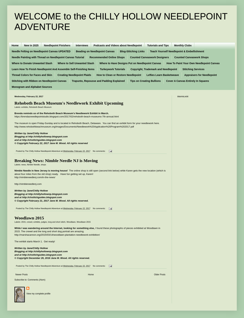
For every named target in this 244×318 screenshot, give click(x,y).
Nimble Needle (33, 165)
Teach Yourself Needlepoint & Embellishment (177, 51)
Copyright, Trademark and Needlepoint (153, 69)
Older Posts (159, 274)
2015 (23, 222)
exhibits (24, 107)
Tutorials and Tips (158, 45)
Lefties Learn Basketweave (163, 75)
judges (44, 222)
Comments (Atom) (36, 280)
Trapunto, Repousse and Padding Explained (98, 81)
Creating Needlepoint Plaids (74, 75)
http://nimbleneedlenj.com (28, 184)
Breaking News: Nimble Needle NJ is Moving (56, 160)
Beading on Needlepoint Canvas (95, 51)
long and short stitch (57, 222)
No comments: (99, 151)
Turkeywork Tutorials (112, 69)
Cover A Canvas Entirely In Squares (187, 81)
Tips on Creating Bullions (145, 81)
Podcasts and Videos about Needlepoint (118, 45)
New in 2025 (31, 45)
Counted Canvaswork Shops (191, 57)
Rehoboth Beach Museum (40, 107)
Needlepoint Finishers (57, 45)
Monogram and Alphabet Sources (32, 86)
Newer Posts (21, 274)
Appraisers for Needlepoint (200, 75)
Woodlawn (71, 222)
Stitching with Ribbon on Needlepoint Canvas (39, 81)
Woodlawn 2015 (29, 218)
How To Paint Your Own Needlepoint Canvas (193, 63)
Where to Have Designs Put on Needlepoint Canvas (130, 63)
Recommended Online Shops (107, 57)
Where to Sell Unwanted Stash (76, 63)
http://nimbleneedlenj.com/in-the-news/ (34, 177)
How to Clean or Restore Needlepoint (119, 75)
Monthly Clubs (183, 45)
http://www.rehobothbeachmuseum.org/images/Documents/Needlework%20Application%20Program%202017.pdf (74, 126)
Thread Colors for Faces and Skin (32, 75)
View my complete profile (38, 293)
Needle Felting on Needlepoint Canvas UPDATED (41, 51)
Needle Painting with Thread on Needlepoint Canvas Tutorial (48, 57)
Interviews (82, 45)
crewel (29, 222)
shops (43, 165)
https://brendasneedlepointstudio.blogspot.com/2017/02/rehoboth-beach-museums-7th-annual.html (66, 116)
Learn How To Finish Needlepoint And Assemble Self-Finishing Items (53, 69)
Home (15, 45)
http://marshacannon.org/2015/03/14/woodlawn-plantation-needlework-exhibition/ (57, 234)
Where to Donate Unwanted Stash (32, 63)
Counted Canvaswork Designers (149, 57)
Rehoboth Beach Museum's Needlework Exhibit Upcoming (68, 103)
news (23, 165)
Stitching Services (193, 69)
